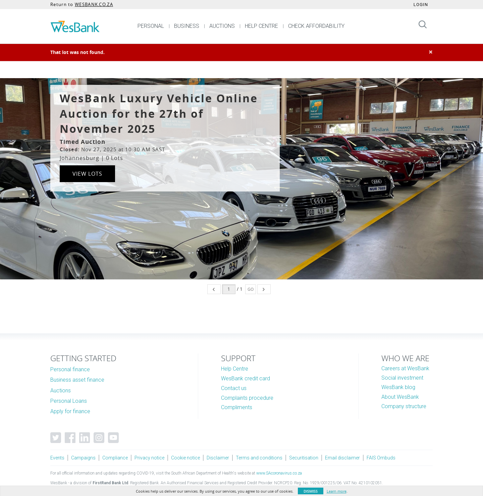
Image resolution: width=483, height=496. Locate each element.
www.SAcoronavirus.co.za (279, 473)
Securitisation (303, 457)
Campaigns (83, 457)
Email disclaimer (342, 457)
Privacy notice (149, 457)
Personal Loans (68, 401)
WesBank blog (398, 387)
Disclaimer (218, 457)
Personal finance (70, 369)
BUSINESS (186, 26)
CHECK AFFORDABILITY (316, 26)
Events (57, 457)
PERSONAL (151, 26)
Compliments (236, 407)
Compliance (115, 457)
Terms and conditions (259, 457)
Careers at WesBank (405, 368)
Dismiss (311, 491)
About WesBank (400, 397)
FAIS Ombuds (381, 457)
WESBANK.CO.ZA (94, 4)
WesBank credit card (245, 378)
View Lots (87, 173)
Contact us (234, 388)
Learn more (336, 491)
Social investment (402, 378)
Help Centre (234, 369)
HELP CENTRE (261, 26)
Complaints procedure (247, 398)
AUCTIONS (222, 26)
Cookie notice (185, 457)
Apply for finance (70, 411)
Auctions (60, 390)
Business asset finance (77, 380)
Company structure (403, 406)
